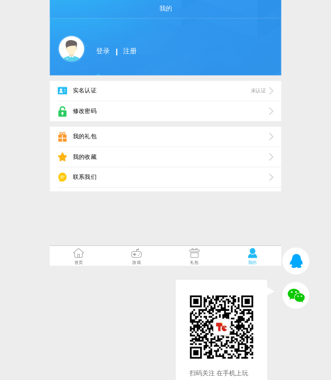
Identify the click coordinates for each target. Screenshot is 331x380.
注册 (129, 51)
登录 (102, 51)
